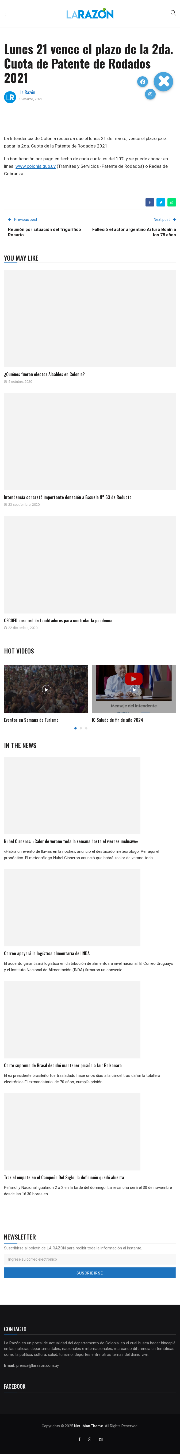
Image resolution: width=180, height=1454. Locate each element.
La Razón (27, 92)
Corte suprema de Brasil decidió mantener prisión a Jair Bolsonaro (63, 1065)
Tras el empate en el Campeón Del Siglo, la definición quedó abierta (64, 1177)
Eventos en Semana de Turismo (31, 720)
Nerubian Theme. (89, 1426)
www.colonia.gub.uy (36, 166)
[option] (46, 694)
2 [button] (80, 728)
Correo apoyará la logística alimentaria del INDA (47, 953)
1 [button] (75, 728)
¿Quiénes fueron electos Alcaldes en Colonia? (44, 374)
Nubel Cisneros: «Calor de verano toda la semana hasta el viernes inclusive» (71, 841)
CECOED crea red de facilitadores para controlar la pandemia (58, 620)
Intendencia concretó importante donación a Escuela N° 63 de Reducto (68, 497)
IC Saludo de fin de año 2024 (117, 720)
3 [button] (86, 728)
